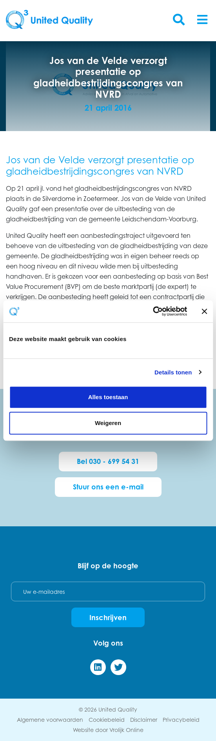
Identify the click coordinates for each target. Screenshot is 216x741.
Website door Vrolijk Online (108, 729)
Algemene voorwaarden (50, 719)
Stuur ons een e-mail (108, 486)
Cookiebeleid (107, 719)
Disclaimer (143, 719)
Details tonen (173, 372)
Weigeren (108, 423)
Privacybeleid (181, 719)
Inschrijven (108, 617)
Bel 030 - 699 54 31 (108, 461)
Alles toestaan (108, 397)
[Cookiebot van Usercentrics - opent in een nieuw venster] (152, 311)
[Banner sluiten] (204, 311)
